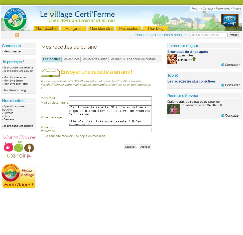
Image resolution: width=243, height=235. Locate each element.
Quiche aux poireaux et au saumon (193, 102)
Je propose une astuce (18, 70)
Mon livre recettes (15, 77)
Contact (208, 8)
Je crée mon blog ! (15, 90)
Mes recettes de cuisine (69, 47)
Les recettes (51, 59)
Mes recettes (46, 29)
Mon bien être (101, 29)
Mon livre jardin (13, 80)
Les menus (117, 59)
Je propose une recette (18, 67)
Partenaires (223, 8)
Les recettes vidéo (94, 59)
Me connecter (12, 51)
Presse (237, 8)
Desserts (9, 119)
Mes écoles (128, 29)
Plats (7, 116)
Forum (196, 8)
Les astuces (71, 59)
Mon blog (156, 29)
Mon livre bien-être (16, 84)
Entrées (8, 113)
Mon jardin (73, 29)
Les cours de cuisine (141, 59)
